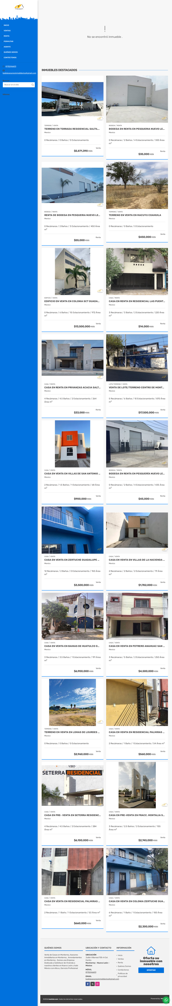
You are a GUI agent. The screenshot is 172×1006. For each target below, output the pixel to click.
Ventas (7, 31)
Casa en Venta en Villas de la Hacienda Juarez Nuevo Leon (137, 560)
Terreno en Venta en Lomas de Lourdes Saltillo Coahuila (72, 732)
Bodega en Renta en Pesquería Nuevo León (137, 473)
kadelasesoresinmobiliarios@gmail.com (19, 73)
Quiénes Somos (11, 52)
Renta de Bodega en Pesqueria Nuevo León (72, 215)
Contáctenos (10, 58)
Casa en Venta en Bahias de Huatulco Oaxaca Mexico (72, 646)
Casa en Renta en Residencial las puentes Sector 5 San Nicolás (137, 301)
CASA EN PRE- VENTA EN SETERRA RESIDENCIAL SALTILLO (72, 815)
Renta (6, 36)
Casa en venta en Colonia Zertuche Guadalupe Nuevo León (137, 901)
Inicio (6, 25)
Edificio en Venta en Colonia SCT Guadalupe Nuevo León (72, 301)
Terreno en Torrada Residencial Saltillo (72, 129)
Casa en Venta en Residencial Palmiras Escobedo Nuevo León (137, 732)
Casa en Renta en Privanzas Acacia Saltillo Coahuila (72, 387)
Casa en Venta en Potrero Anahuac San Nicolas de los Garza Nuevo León (137, 646)
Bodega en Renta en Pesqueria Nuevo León (137, 129)
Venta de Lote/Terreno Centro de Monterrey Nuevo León (137, 387)
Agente (7, 47)
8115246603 (11, 66)
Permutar (8, 41)
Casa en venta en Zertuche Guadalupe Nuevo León (72, 560)
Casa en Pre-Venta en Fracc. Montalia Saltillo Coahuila (137, 815)
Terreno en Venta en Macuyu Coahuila (135, 215)
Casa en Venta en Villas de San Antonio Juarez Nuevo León (72, 473)
